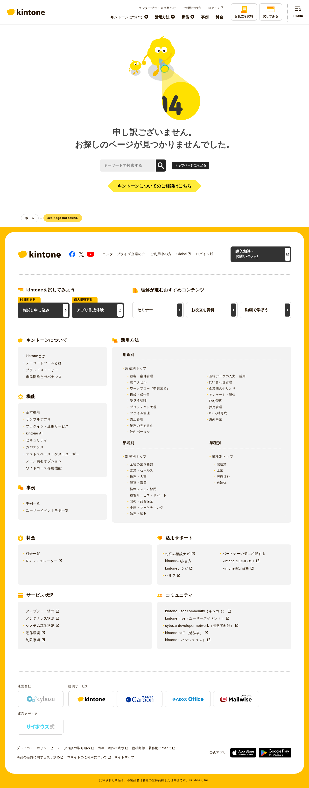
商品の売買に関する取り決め (38, 757)
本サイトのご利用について (87, 757)
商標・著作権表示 (111, 748)
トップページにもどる (190, 165)
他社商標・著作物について (152, 748)
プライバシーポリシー (33, 748)
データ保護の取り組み (74, 748)
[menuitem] (129, 17)
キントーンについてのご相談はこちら (154, 186)
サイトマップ (124, 757)
